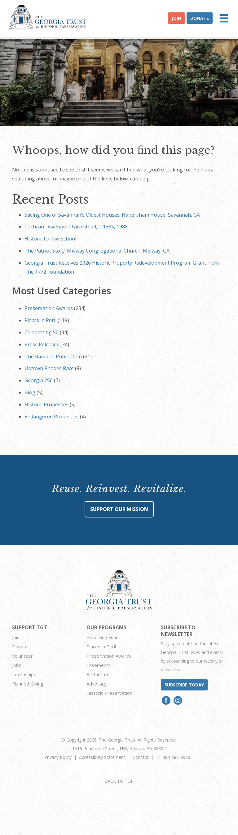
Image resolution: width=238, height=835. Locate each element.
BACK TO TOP (119, 781)
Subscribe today (184, 685)
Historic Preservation (109, 693)
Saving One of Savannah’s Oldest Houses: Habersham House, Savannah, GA (112, 214)
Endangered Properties (51, 416)
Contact (140, 757)
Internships (24, 674)
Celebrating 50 (41, 332)
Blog (29, 392)
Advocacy (96, 684)
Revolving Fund (102, 637)
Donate (199, 18)
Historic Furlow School (50, 238)
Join (176, 18)
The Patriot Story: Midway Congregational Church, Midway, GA (97, 250)
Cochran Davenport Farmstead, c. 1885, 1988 (76, 226)
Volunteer (22, 656)
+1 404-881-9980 (173, 757)
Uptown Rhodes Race (49, 368)
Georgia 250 (38, 380)
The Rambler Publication (53, 356)
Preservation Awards (48, 308)
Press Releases (41, 344)
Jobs (16, 665)
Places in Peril (40, 320)
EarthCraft (97, 674)
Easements (98, 665)
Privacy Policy (58, 757)
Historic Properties (46, 404)
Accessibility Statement (102, 757)
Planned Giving (27, 684)
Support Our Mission (119, 509)
